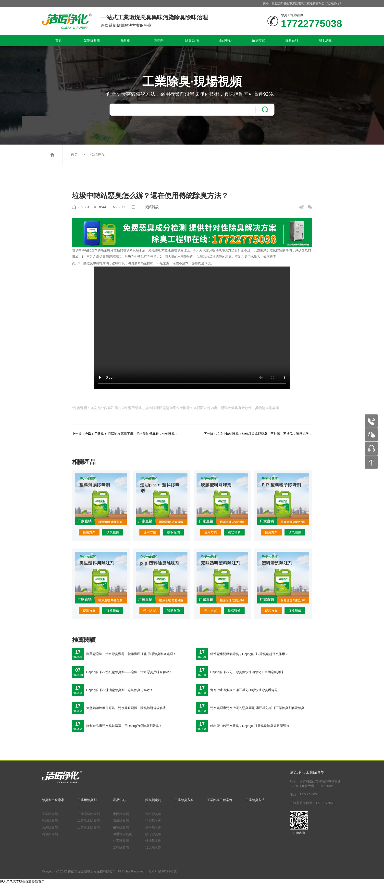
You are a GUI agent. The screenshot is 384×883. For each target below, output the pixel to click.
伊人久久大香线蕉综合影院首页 (22, 881)
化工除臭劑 (121, 841)
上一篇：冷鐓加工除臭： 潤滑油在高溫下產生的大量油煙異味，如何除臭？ (125, 434)
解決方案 (258, 40)
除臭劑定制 (153, 800)
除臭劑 (125, 40)
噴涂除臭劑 (153, 834)
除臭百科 (291, 40)
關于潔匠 (325, 40)
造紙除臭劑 (153, 814)
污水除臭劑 (50, 834)
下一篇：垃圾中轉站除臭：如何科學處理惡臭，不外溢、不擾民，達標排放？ (258, 434)
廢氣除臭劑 (50, 820)
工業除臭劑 (50, 814)
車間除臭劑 (121, 814)
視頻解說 (97, 154)
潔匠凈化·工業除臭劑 (307, 772)
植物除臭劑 (121, 827)
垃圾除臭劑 (153, 847)
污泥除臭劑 (50, 827)
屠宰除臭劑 (153, 827)
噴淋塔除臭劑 (122, 834)
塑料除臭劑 (121, 847)
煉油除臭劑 (153, 841)
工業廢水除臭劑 (88, 827)
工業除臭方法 (255, 800)
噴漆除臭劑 (121, 820)
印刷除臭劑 (153, 820)
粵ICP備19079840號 (162, 871)
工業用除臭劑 (87, 800)
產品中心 (225, 40)
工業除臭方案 (184, 800)
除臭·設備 (192, 40)
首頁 (58, 40)
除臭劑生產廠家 (53, 800)
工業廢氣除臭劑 (88, 814)
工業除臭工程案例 (219, 800)
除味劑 (158, 40)
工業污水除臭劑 (88, 820)
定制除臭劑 (92, 40)
